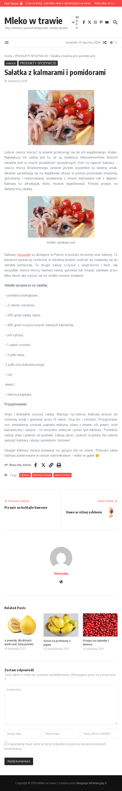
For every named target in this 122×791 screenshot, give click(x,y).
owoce (11, 63)
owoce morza (62, 475)
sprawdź (24, 254)
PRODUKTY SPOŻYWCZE (31, 56)
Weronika (61, 573)
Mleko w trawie (33, 20)
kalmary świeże (42, 475)
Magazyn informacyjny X (92, 783)
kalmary (25, 475)
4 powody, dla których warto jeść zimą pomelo (19, 642)
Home (8, 56)
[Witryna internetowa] (61, 582)
